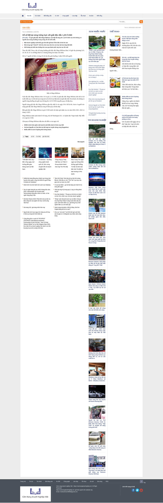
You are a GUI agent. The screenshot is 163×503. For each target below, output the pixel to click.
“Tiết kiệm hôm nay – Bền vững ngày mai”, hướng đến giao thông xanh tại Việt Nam (28, 164)
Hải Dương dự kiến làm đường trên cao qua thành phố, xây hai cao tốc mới (46, 47)
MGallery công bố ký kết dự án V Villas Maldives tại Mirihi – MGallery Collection (97, 378)
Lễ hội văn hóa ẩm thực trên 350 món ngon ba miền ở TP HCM (130, 80)
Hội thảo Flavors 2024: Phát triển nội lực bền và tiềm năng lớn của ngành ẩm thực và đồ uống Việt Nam (37, 200)
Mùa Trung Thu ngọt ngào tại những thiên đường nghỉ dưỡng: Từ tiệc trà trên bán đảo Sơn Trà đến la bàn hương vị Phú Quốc (77, 167)
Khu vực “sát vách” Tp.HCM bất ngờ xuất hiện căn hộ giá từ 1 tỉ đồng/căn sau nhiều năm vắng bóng (68, 214)
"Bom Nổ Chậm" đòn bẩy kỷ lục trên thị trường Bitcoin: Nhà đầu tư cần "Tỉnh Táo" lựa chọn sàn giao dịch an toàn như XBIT (68, 180)
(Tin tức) (25, 37)
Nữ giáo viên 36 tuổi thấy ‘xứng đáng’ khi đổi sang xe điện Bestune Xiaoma (97, 447)
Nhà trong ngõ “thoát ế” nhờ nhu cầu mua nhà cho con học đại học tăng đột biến (48, 45)
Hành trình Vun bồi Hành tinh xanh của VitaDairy (37, 185)
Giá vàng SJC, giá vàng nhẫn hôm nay (34, 207)
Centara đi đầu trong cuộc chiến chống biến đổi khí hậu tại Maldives (97, 166)
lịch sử (46, 99)
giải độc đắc (46, 136)
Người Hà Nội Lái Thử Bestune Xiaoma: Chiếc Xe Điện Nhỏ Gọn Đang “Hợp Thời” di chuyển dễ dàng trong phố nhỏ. (97, 423)
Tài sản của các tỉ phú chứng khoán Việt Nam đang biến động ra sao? (130, 38)
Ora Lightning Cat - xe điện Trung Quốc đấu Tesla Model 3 (97, 83)
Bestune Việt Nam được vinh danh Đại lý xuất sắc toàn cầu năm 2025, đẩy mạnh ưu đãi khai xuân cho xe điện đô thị (97, 191)
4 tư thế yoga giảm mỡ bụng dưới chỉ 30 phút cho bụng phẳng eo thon (130, 117)
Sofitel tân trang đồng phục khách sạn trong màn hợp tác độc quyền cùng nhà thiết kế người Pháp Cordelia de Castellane (37, 180)
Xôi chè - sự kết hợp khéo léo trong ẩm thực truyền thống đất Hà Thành (130, 59)
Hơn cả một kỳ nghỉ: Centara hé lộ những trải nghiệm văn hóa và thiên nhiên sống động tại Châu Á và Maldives (97, 142)
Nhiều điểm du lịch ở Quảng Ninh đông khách (37, 129)
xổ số (32, 136)
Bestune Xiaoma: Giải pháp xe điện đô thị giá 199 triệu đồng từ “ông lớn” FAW (97, 263)
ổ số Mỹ (38, 136)
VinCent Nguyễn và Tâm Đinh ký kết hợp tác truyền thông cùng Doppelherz (46, 127)
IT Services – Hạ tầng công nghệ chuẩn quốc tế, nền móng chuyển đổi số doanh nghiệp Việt (45, 164)
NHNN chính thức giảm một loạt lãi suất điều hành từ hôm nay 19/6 (44, 125)
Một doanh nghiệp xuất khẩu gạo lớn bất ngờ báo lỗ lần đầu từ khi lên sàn (46, 42)
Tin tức (26, 28)
